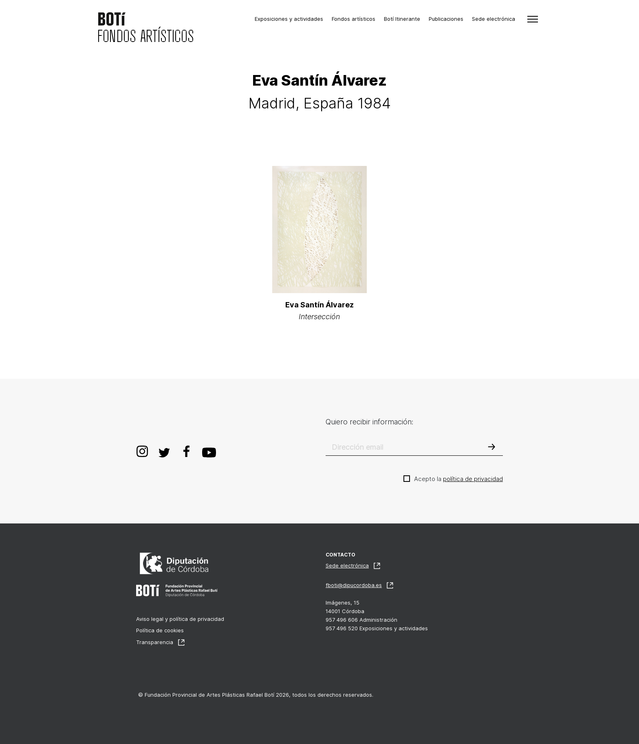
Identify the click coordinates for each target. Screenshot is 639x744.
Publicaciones (446, 18)
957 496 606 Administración (361, 619)
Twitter (164, 451)
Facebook (186, 451)
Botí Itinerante (402, 18)
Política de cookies (160, 630)
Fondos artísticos (353, 18)
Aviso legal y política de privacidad (180, 619)
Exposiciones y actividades (289, 18)
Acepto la (458, 479)
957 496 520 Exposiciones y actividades (377, 628)
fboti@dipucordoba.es (354, 585)
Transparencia (154, 642)
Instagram (142, 451)
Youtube (209, 451)
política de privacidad (473, 479)
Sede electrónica (493, 18)
